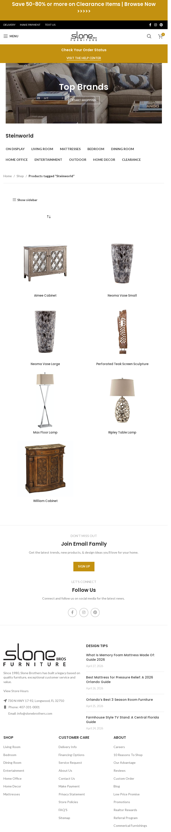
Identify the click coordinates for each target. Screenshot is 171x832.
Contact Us (67, 778)
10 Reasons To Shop (128, 754)
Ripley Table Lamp (122, 432)
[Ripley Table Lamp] (122, 400)
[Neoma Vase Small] (122, 263)
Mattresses (11, 794)
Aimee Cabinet (45, 295)
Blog (117, 786)
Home (7, 176)
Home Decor (12, 786)
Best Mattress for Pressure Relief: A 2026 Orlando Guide (119, 679)
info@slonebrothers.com (34, 713)
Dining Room (12, 762)
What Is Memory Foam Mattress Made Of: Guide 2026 (120, 657)
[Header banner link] (84, 10)
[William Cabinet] (45, 469)
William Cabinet (45, 501)
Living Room (11, 747)
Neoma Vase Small (122, 295)
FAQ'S (63, 810)
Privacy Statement (72, 794)
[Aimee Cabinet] (45, 263)
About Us (65, 770)
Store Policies (68, 802)
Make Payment (69, 786)
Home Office (12, 778)
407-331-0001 (29, 707)
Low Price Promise (127, 794)
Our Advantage (125, 762)
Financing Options (71, 754)
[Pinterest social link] (161, 25)
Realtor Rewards (125, 810)
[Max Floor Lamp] (45, 400)
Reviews (120, 770)
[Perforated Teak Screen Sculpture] (122, 332)
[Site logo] (84, 36)
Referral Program (126, 817)
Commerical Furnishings (130, 825)
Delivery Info (68, 747)
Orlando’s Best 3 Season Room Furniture (119, 699)
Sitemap (64, 817)
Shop (20, 176)
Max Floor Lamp (45, 432)
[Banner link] (84, 93)
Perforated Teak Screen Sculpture (122, 364)
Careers (119, 747)
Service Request (70, 762)
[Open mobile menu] (11, 36)
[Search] (149, 36)
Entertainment (13, 770)
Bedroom (9, 754)
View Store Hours (16, 691)
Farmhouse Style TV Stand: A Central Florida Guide (122, 719)
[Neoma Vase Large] (45, 332)
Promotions (122, 802)
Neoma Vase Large (45, 364)
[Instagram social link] (155, 25)
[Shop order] (48, 217)
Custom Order (124, 778)
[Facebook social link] (150, 25)
